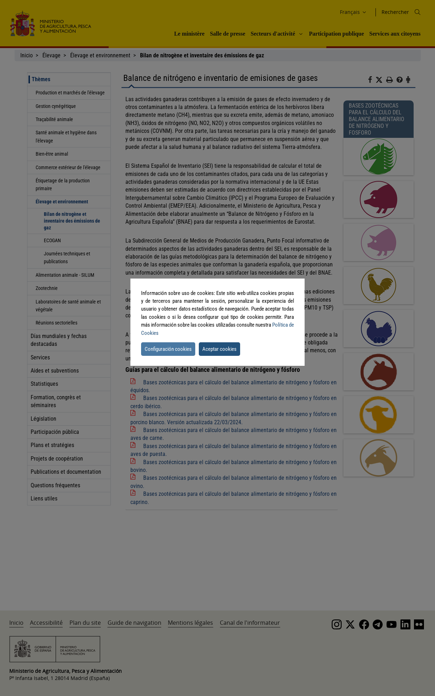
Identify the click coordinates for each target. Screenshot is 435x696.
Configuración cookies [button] (168, 349)
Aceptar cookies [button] (219, 349)
